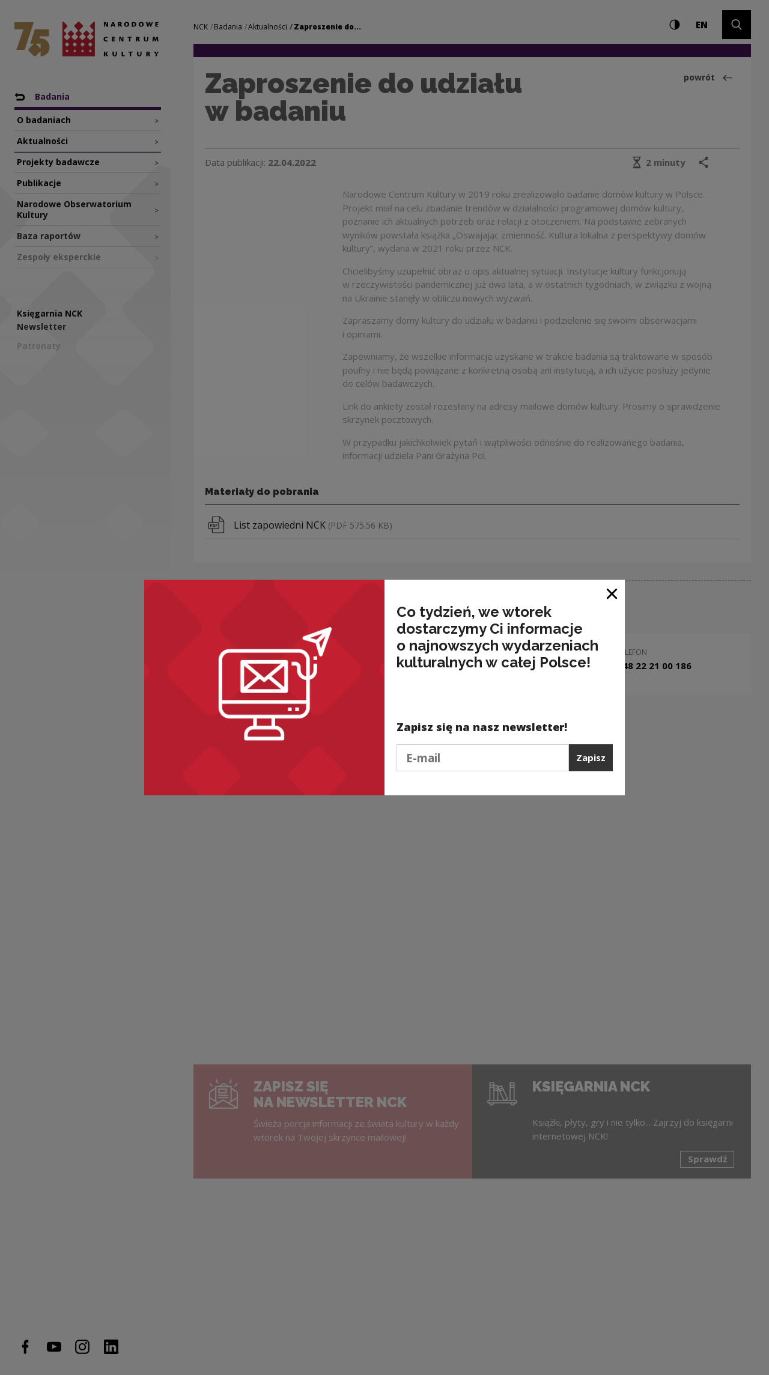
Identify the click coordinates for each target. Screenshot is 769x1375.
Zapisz (591, 757)
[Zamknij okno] (612, 593)
